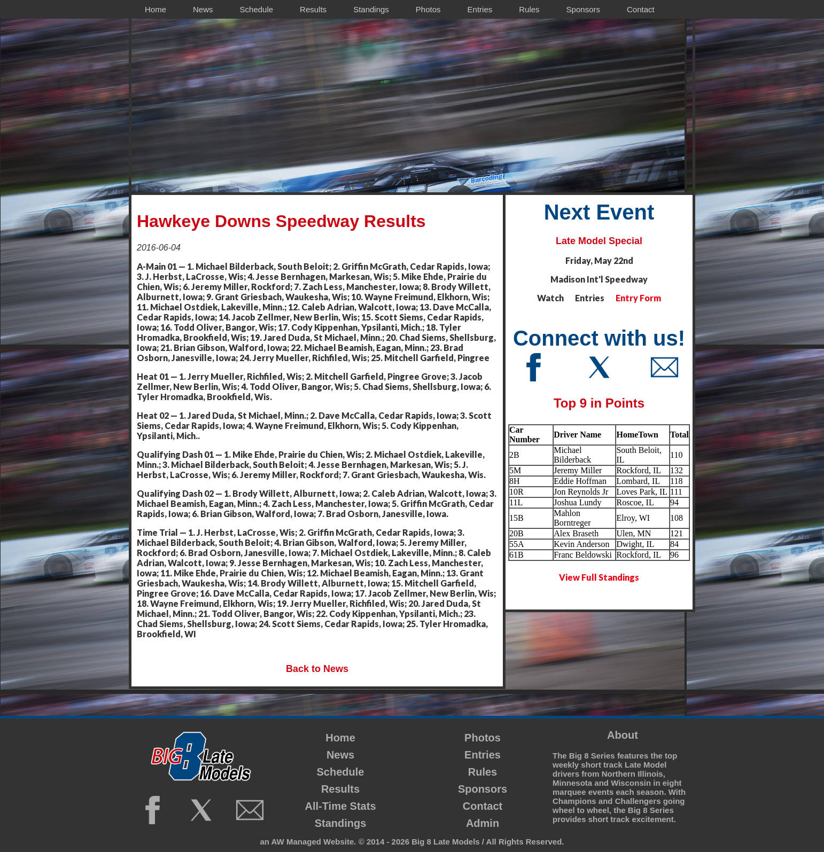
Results (340, 789)
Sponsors (482, 789)
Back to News (317, 668)
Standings (341, 823)
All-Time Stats (340, 806)
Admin (482, 823)
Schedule (340, 772)
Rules (482, 772)
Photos (482, 738)
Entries (482, 755)
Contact (482, 806)
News (340, 755)
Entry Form (638, 298)
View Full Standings (599, 577)
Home (340, 738)
